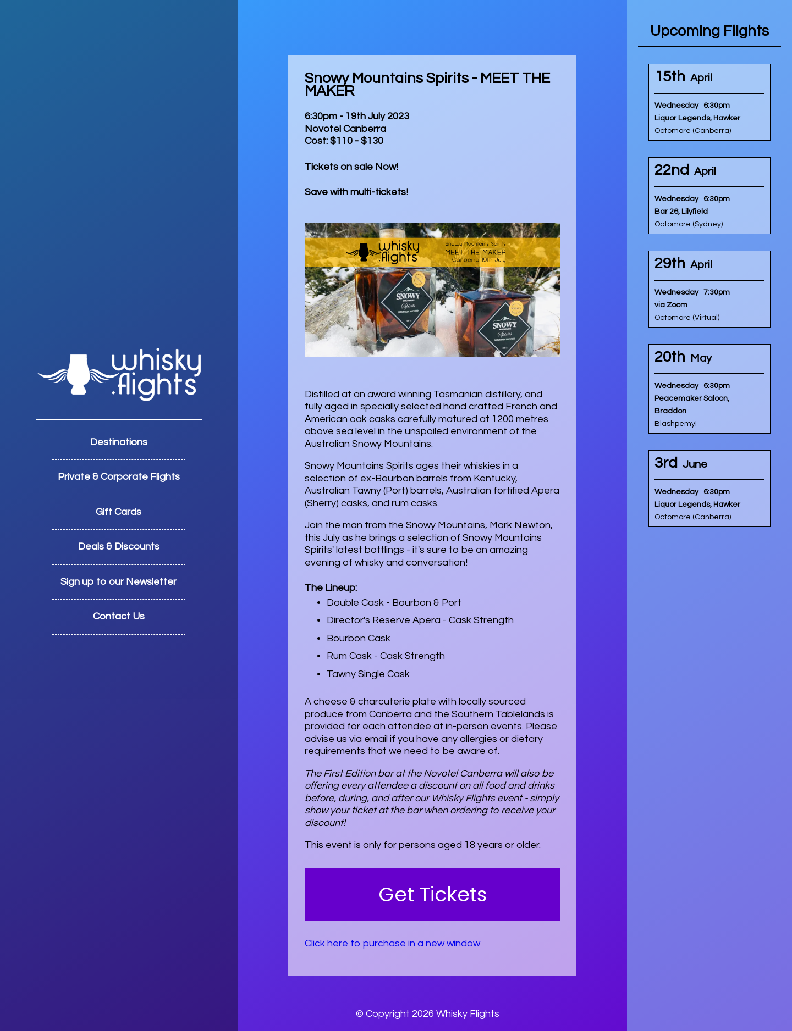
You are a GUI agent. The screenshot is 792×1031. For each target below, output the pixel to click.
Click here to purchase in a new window (392, 943)
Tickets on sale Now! (351, 167)
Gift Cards (118, 512)
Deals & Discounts (119, 546)
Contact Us (119, 616)
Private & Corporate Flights (119, 477)
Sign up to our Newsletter (119, 582)
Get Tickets (432, 894)
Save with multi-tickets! (356, 192)
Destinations (118, 442)
